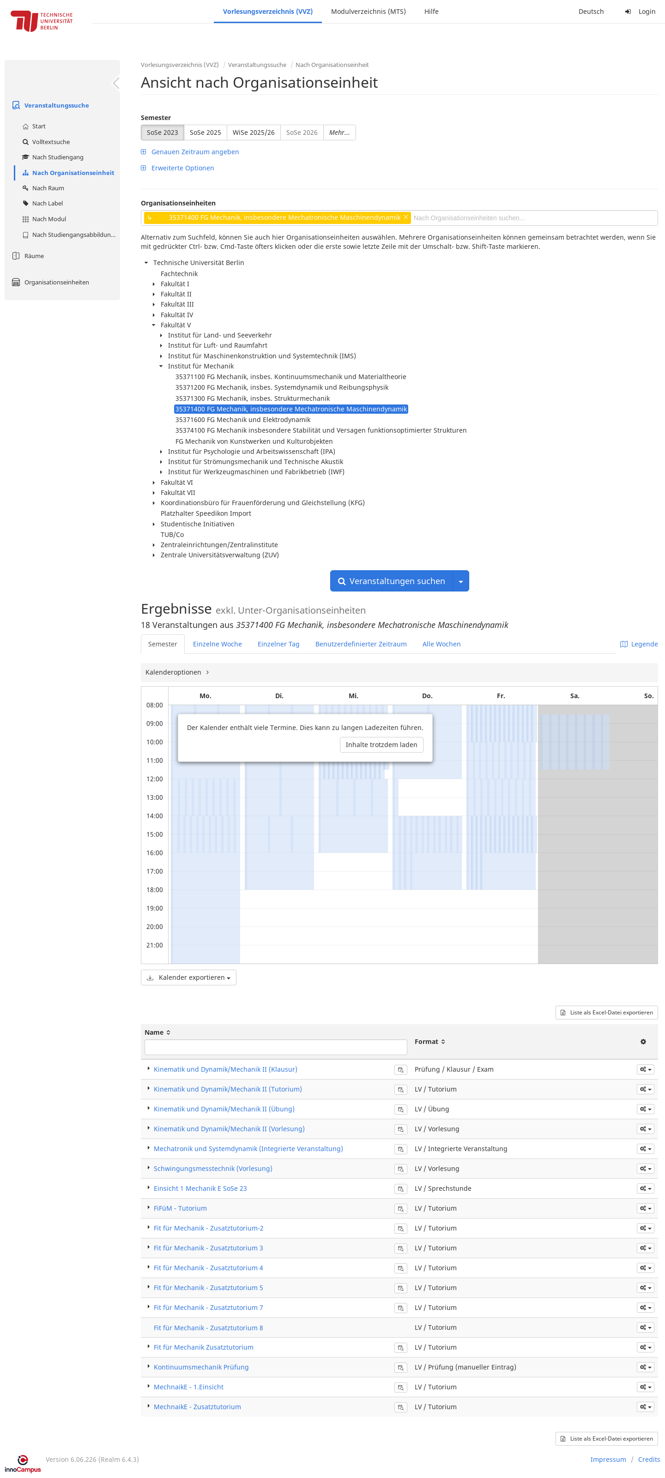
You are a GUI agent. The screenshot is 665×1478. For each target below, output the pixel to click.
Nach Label (41, 203)
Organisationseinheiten (49, 282)
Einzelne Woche (217, 643)
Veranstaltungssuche (49, 105)
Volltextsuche (45, 142)
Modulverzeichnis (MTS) (368, 11)
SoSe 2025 (205, 132)
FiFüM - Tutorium (180, 1208)
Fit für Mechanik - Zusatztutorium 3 (208, 1247)
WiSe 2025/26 (254, 132)
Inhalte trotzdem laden (381, 744)
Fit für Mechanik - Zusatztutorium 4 (208, 1267)
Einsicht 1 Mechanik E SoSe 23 (200, 1188)
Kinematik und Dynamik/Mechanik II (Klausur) (225, 1069)
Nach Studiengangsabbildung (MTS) (70, 234)
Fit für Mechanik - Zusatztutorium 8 (208, 1327)
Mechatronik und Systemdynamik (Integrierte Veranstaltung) (248, 1148)
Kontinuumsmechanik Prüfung (201, 1367)
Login (639, 11)
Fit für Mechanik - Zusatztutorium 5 (208, 1287)
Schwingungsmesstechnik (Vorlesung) (213, 1168)
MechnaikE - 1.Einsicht (189, 1386)
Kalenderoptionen (174, 672)
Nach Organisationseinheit (67, 173)
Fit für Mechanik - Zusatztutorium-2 (209, 1228)
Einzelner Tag (279, 643)
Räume (26, 256)
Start (33, 126)
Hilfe (431, 11)
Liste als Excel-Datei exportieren (607, 1012)
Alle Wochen (442, 643)
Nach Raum (42, 188)
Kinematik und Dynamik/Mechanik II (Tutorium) (228, 1089)
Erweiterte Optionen (177, 167)
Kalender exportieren (188, 977)
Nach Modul (43, 219)
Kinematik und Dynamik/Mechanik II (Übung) (224, 1108)
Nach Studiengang (52, 157)
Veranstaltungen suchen (391, 580)
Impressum (608, 1459)
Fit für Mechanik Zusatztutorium (204, 1347)
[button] (645, 1069)
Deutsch (591, 11)
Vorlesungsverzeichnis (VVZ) (268, 11)
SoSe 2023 (162, 132)
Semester (156, 117)
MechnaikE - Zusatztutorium (197, 1406)
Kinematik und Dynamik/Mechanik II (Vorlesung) (229, 1128)
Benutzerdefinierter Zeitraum (361, 643)
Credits (649, 1459)
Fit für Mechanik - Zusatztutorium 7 (208, 1307)
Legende (639, 643)
